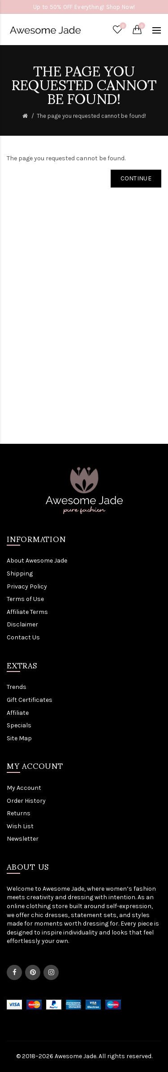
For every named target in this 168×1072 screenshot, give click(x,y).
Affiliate (18, 713)
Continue (136, 178)
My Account (24, 788)
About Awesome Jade (37, 560)
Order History (26, 801)
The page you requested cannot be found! (91, 116)
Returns (18, 813)
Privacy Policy (27, 586)
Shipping (20, 573)
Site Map (19, 738)
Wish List (20, 826)
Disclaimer (22, 624)
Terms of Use (25, 599)
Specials (19, 725)
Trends (16, 687)
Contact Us (23, 637)
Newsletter (23, 839)
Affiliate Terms (27, 612)
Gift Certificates (29, 700)
